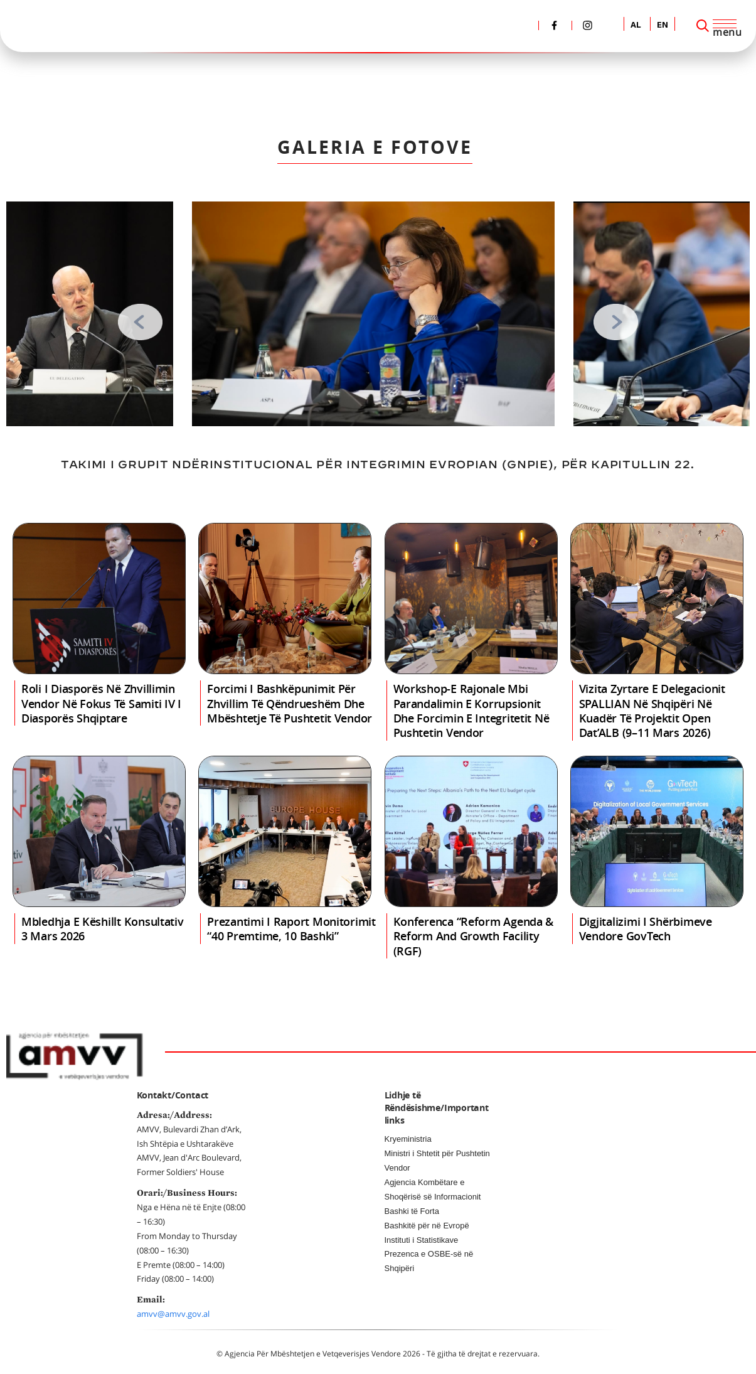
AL (636, 25)
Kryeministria (408, 1139)
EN (662, 25)
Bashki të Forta (412, 1211)
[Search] (702, 25)
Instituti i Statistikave (422, 1240)
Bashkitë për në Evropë (427, 1225)
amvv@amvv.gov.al (173, 1313)
